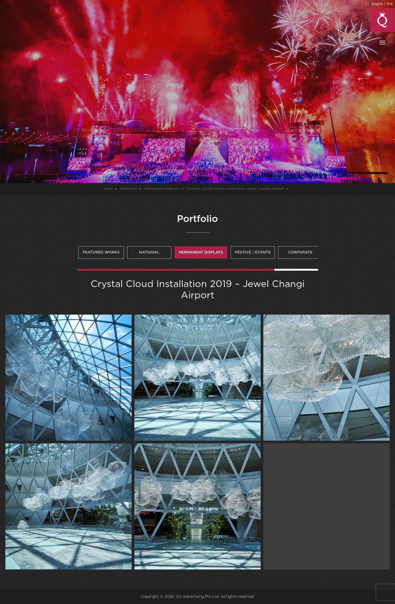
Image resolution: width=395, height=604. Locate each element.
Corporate (300, 252)
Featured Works (101, 252)
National (149, 252)
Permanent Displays (201, 252)
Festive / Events (253, 252)
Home (108, 188)
